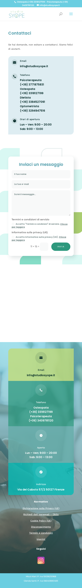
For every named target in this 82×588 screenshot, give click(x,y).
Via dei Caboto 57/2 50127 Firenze (41, 489)
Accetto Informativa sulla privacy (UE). (38, 239)
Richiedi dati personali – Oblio (41, 514)
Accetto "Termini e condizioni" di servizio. (39, 225)
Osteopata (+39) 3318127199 (41, 410)
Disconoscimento (41, 526)
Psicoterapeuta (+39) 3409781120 (41, 418)
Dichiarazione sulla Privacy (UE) (41, 508)
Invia (61, 247)
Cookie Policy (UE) (40, 520)
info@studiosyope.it (34, 66)
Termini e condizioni (41, 533)
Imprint (41, 539)
